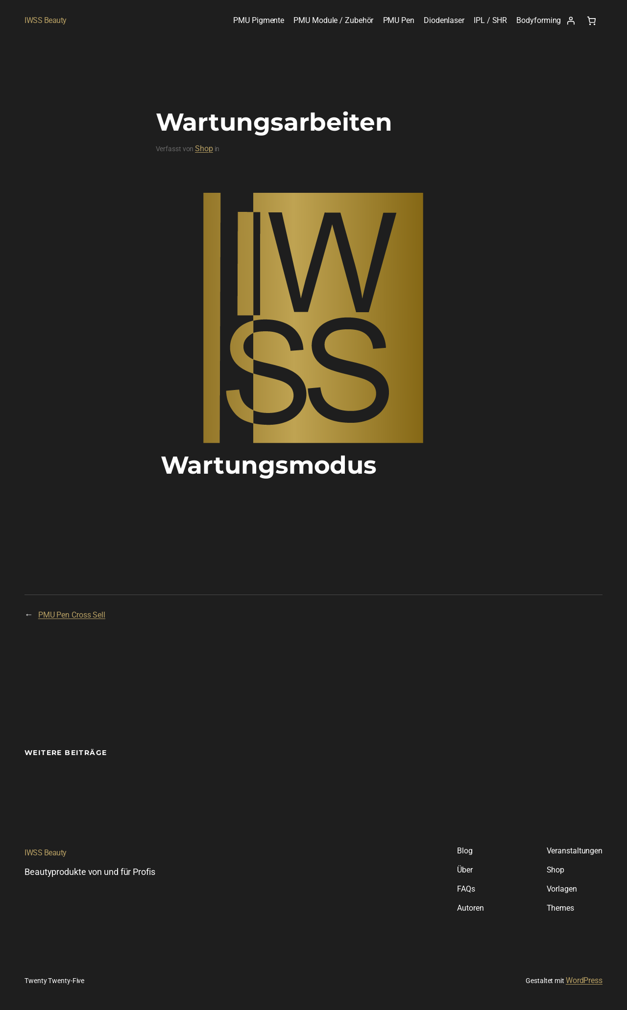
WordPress (584, 980)
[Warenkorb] (591, 21)
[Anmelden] (570, 20)
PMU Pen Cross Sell (71, 615)
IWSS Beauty (45, 20)
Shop (204, 148)
